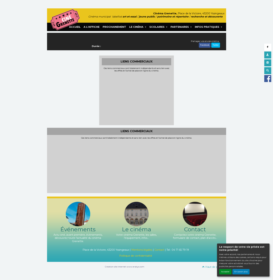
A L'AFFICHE (92, 26)
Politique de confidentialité (135, 255)
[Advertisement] (136, 98)
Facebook (204, 45)
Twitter (215, 45)
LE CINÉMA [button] (136, 26)
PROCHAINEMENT (114, 26)
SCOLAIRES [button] (157, 26)
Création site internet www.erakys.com (124, 266)
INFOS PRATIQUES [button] (207, 26)
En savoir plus (241, 271)
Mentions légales (141, 249)
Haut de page (212, 266)
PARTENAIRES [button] (180, 26)
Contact (159, 249)
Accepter (225, 271)
